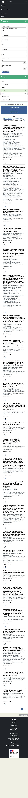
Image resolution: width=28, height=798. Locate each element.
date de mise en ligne (18, 118)
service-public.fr (13, 735)
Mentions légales (14, 729)
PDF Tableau (14, 109)
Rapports (14, 722)
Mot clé (3, 90)
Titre (3, 44)
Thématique (5, 84)
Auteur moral (5, 40)
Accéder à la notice (7, 159)
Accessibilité (14, 728)
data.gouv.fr (14, 742)
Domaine (4, 87)
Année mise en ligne (7, 99)
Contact (14, 731)
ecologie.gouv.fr (14, 743)
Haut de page (23, 715)
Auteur (3, 81)
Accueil (14, 721)
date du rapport (8, 118)
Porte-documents (14, 723)
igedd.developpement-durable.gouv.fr (14, 745)
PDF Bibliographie (14, 112)
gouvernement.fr (14, 739)
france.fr (14, 741)
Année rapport (5, 96)
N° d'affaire (4, 49)
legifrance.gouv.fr (14, 736)
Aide (14, 726)
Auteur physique (5, 35)
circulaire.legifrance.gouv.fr (14, 738)
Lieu (3, 54)
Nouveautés (14, 725)
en (2, 60)
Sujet (3, 30)
